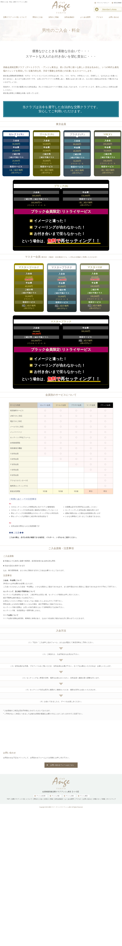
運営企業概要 (117, 2)
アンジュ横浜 (84, 796)
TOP (8, 799)
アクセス (78, 799)
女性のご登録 (48, 799)
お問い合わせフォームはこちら (62, 765)
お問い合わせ (87, 799)
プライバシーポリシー (103, 2)
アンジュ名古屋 (40, 796)
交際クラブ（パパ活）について (21, 799)
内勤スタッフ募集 (99, 799)
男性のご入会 (38, 799)
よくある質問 (69, 799)
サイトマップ (111, 799)
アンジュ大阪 (55, 796)
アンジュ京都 (70, 796)
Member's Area (109, 9)
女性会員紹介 (59, 799)
